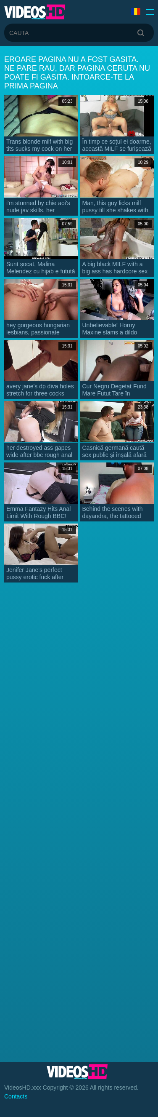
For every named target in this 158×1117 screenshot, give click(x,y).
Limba (135, 11)
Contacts (15, 1096)
